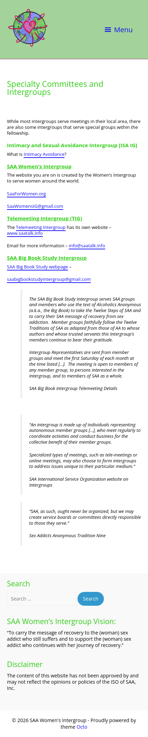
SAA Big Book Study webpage (37, 267)
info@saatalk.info (87, 245)
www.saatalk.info (25, 233)
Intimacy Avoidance (44, 154)
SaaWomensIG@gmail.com (35, 206)
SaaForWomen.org (26, 193)
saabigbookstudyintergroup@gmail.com (49, 279)
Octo (81, 726)
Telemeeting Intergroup (41, 227)
